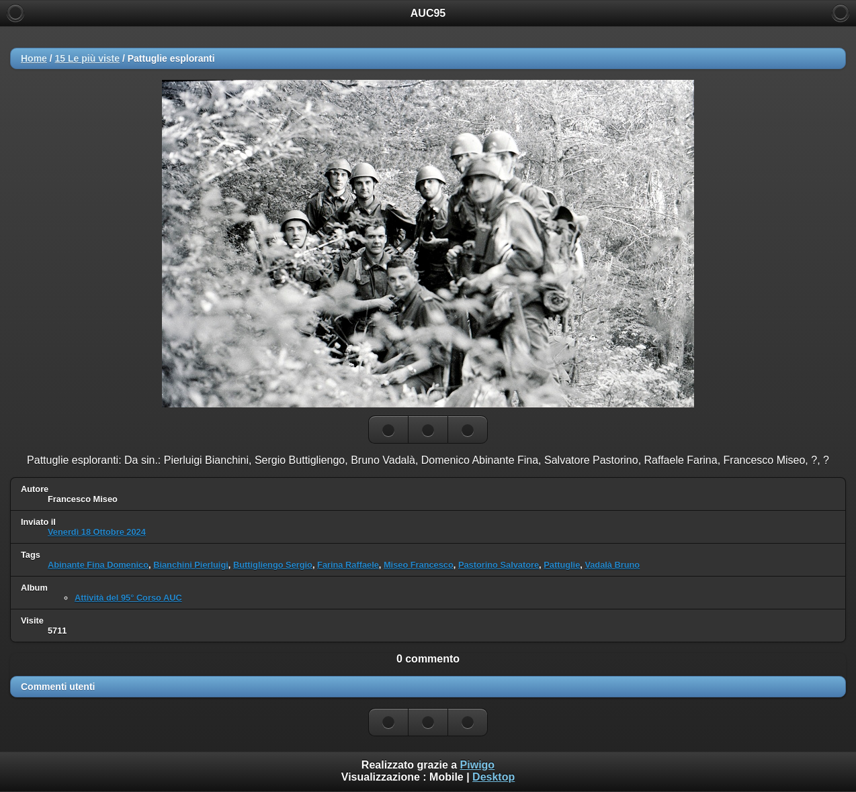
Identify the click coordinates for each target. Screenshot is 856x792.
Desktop (493, 777)
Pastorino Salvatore (498, 565)
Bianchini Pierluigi (190, 565)
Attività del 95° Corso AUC (128, 598)
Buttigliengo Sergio (272, 565)
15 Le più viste (87, 58)
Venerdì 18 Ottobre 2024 (97, 532)
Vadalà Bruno (612, 565)
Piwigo (477, 765)
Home (34, 58)
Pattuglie (562, 565)
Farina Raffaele (348, 565)
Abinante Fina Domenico (98, 565)
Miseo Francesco (419, 565)
